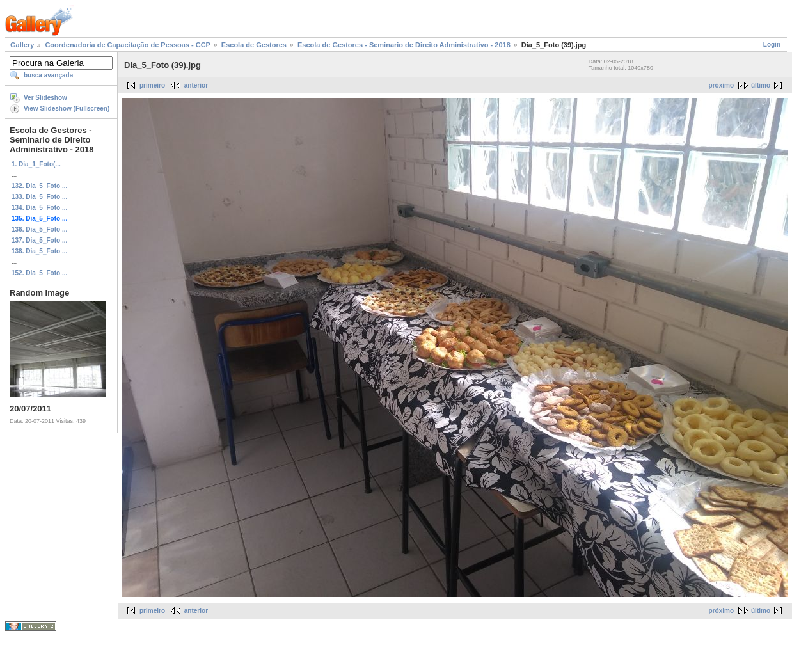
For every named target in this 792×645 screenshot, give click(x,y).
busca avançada (48, 75)
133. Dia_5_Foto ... (39, 196)
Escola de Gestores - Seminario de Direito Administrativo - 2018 (404, 45)
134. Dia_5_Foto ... (39, 207)
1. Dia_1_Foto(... (36, 164)
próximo (721, 85)
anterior (196, 85)
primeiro (152, 85)
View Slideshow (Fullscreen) (66, 108)
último (760, 85)
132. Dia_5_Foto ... (39, 185)
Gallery (22, 45)
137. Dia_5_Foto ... (39, 240)
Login (771, 44)
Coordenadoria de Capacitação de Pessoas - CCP (127, 45)
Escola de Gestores (254, 45)
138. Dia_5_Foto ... (39, 251)
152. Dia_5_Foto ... (39, 272)
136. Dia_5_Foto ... (39, 229)
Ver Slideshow (45, 97)
